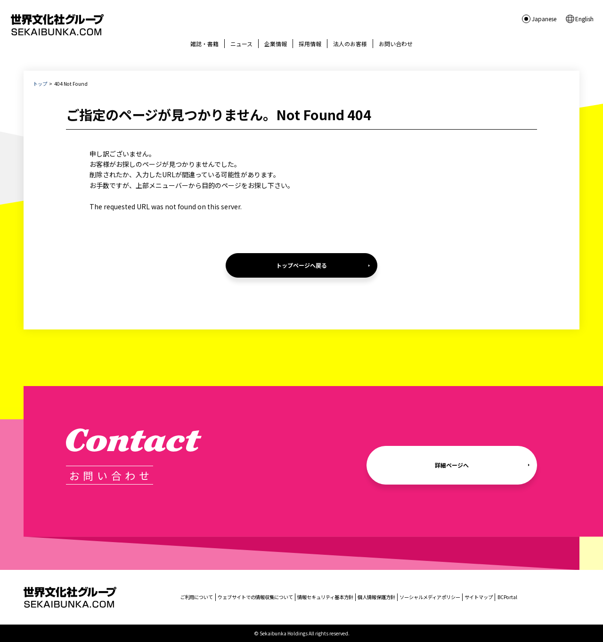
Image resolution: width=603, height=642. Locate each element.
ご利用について (196, 597)
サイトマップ (478, 597)
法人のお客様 (350, 44)
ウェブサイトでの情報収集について (255, 597)
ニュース (241, 44)
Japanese (544, 19)
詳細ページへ (452, 465)
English (584, 19)
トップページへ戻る (301, 265)
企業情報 (275, 44)
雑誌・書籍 (204, 44)
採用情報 (310, 44)
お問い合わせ (396, 44)
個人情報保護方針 (376, 597)
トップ (40, 83)
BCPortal (507, 597)
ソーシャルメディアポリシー (429, 597)
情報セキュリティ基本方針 (325, 597)
